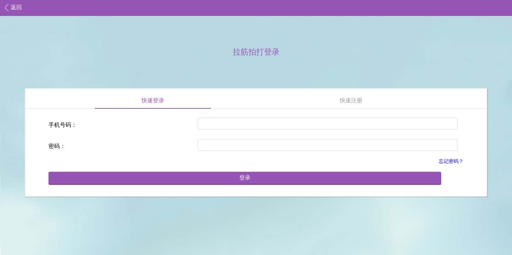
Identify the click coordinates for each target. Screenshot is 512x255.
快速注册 (351, 100)
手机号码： (62, 125)
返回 (16, 7)
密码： (56, 146)
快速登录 (153, 100)
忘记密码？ (451, 161)
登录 (245, 178)
